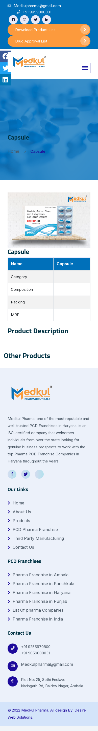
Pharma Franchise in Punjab (37, 601)
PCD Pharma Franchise (33, 529)
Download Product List (52, 29)
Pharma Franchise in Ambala (38, 574)
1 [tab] (50, 365)
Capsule (18, 251)
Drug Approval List (52, 41)
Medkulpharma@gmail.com (47, 664)
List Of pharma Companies (35, 610)
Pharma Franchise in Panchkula (41, 583)
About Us (19, 511)
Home (13, 151)
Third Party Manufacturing (36, 538)
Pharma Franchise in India (35, 619)
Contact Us (21, 547)
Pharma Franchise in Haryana (39, 592)
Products (19, 520)
